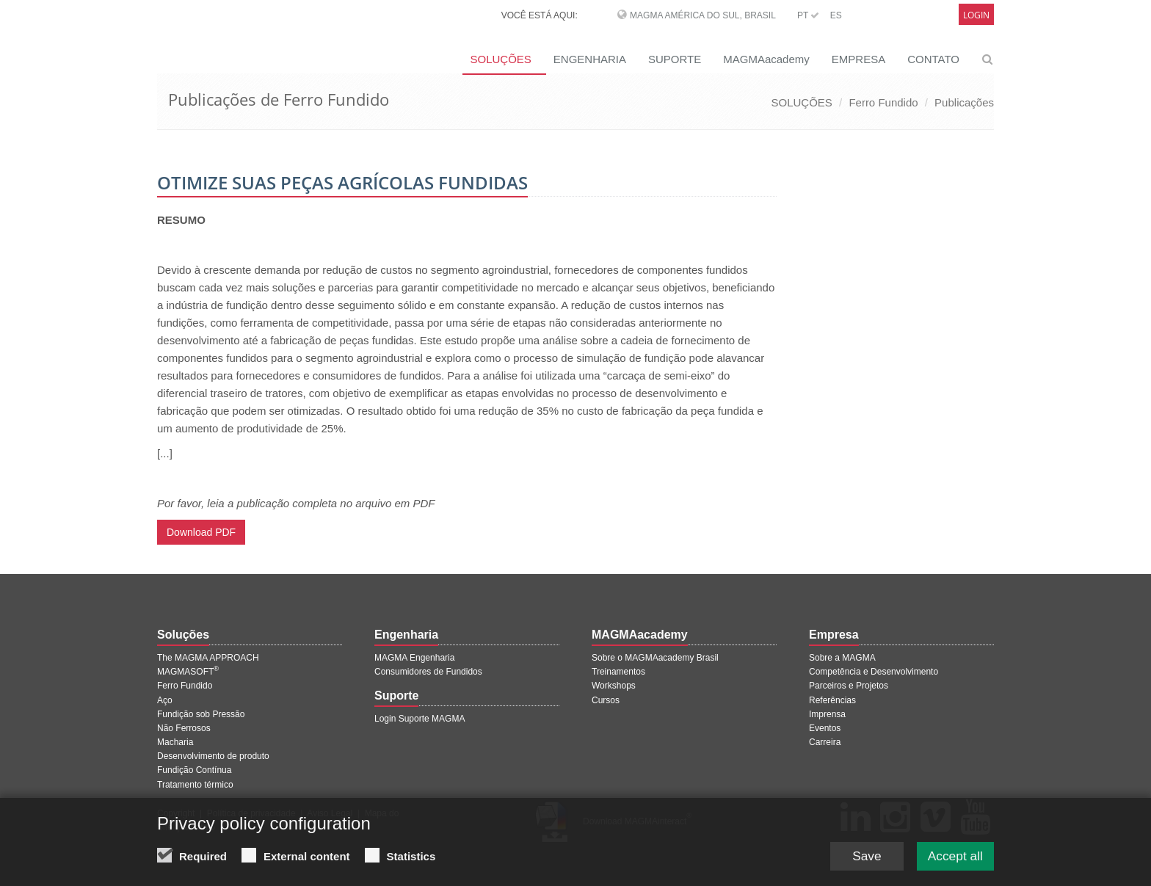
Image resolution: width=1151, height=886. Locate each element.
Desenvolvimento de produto (213, 756)
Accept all (953, 864)
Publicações (964, 102)
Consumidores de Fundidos (428, 672)
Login (976, 15)
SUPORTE (674, 59)
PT (808, 15)
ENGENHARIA (589, 59)
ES (836, 15)
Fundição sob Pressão (200, 714)
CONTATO (933, 59)
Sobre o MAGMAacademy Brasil (655, 658)
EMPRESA (858, 59)
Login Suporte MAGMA (419, 718)
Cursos (606, 700)
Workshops (614, 685)
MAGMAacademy (766, 59)
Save (861, 864)
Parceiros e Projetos (848, 685)
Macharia (175, 742)
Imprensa (827, 714)
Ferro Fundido (883, 102)
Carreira (824, 742)
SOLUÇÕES (500, 59)
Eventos (824, 728)
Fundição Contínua (194, 770)
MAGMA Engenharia (414, 658)
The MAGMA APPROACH (208, 658)
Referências (832, 700)
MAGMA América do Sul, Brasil (703, 15)
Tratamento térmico (195, 785)
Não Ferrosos (184, 728)
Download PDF (201, 532)
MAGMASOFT (188, 672)
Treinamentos (618, 672)
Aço (165, 700)
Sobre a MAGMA (842, 658)
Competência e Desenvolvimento (873, 672)
